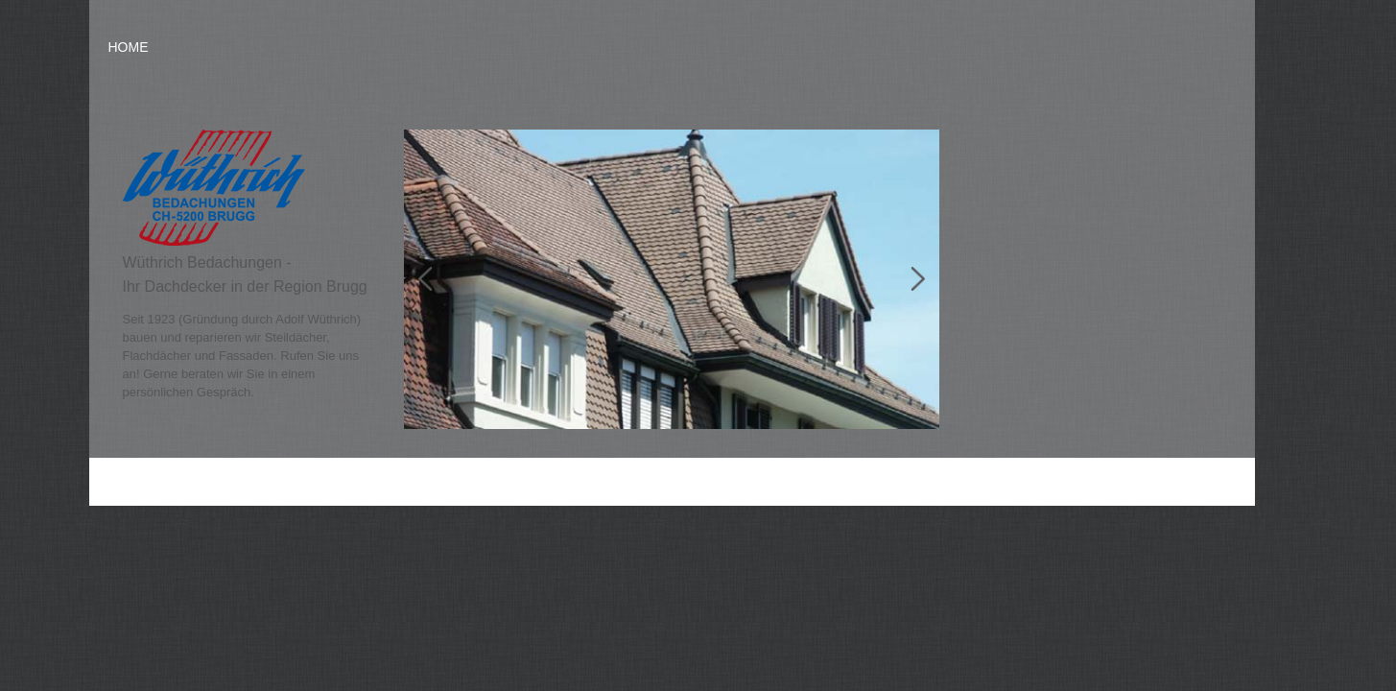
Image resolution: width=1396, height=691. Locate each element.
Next (910, 278)
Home (128, 47)
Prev (432, 278)
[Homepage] (214, 241)
